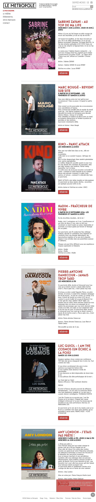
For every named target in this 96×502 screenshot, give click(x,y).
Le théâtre (7, 14)
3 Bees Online (59, 497)
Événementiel (8, 17)
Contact (6, 23)
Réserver (64, 73)
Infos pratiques (9, 20)
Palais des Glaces (76, 497)
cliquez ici (89, 485)
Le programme (8, 11)
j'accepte (75, 489)
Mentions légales (87, 497)
